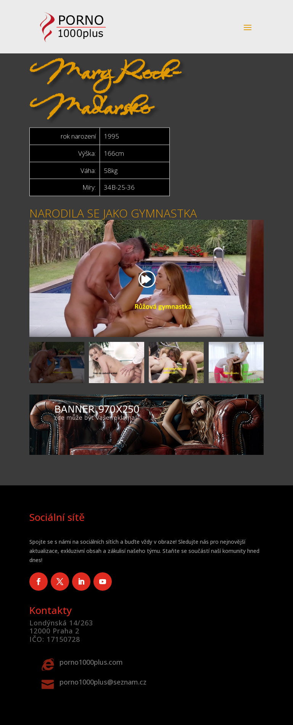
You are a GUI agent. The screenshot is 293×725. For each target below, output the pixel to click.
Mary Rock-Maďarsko (104, 59)
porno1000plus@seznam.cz (103, 681)
